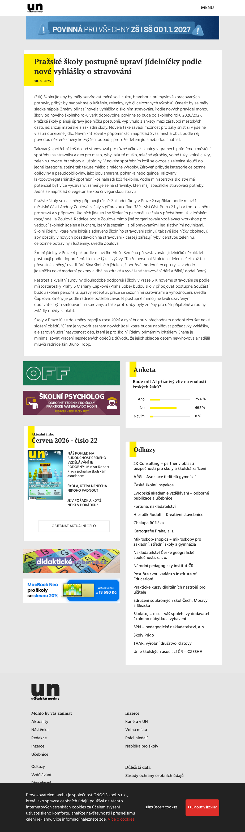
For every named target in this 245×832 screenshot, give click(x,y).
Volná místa (136, 730)
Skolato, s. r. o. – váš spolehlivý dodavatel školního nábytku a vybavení (171, 617)
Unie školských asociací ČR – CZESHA (168, 652)
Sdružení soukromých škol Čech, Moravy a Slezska (171, 603)
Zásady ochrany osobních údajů (154, 775)
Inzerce (37, 746)
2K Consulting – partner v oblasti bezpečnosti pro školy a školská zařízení (170, 466)
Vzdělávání (41, 775)
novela (92, 109)
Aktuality (39, 721)
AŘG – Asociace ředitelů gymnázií (165, 477)
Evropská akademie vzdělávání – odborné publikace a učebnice (171, 496)
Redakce (39, 738)
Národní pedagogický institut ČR (164, 566)
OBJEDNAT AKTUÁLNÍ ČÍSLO (74, 526)
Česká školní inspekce (154, 485)
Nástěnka (40, 730)
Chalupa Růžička (149, 523)
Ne (142, 408)
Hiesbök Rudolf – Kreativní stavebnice (168, 515)
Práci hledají (136, 738)
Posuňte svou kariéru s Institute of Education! (165, 577)
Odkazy (38, 766)
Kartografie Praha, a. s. (154, 531)
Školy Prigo (144, 635)
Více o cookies (121, 819)
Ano (141, 399)
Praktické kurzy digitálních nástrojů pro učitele (169, 590)
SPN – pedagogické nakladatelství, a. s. (169, 627)
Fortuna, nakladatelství (155, 506)
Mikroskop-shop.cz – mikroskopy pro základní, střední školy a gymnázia (167, 542)
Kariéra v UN (136, 721)
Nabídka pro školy (141, 746)
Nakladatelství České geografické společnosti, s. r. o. (164, 555)
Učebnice (39, 754)
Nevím (139, 416)
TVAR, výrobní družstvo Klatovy (163, 643)
